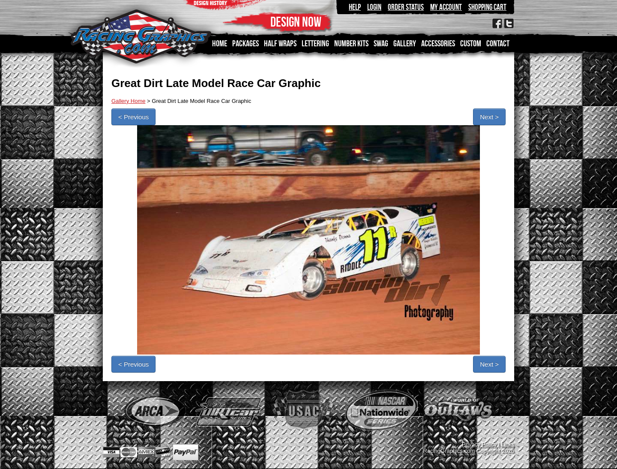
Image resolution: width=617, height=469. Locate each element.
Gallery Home (128, 101)
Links (507, 444)
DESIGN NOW (295, 21)
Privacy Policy (479, 444)
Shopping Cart (487, 7)
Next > (489, 116)
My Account (446, 7)
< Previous (133, 116)
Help (355, 7)
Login (374, 7)
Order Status (406, 7)
